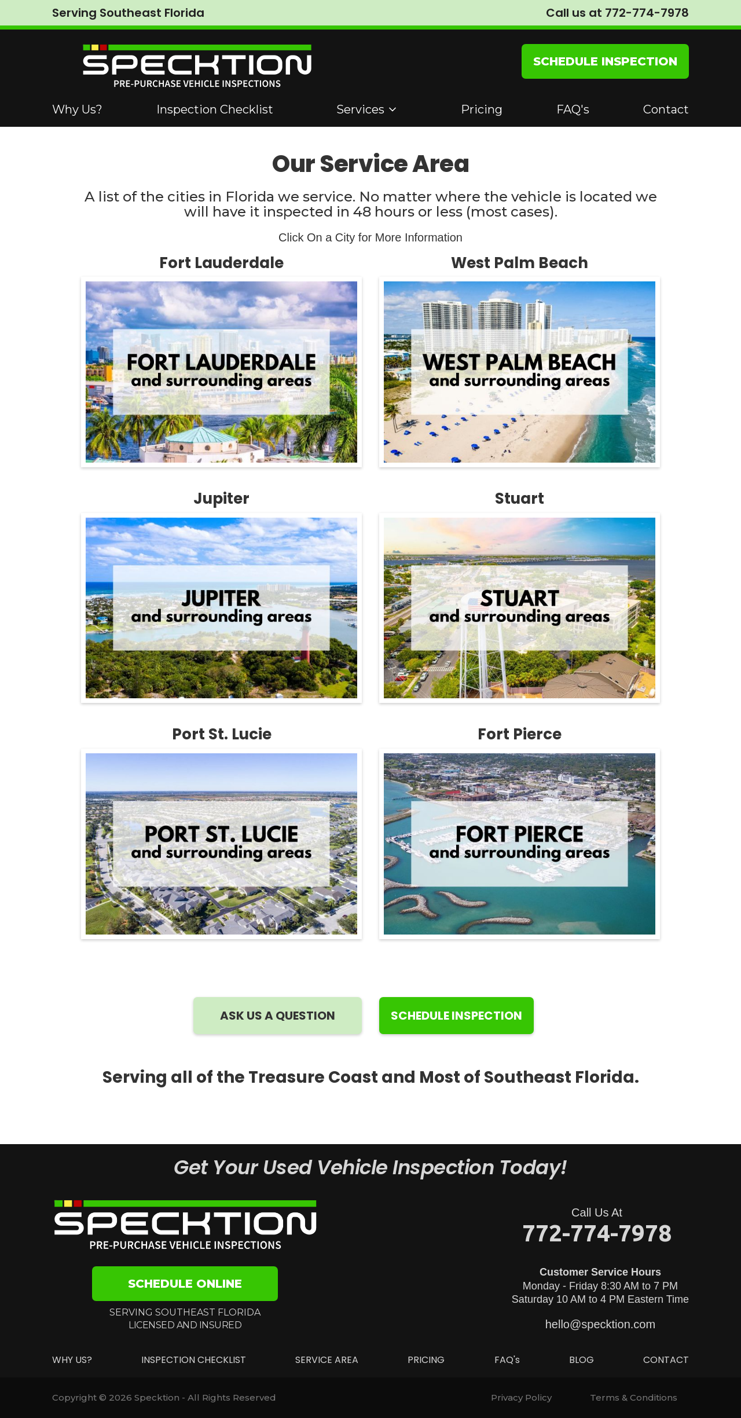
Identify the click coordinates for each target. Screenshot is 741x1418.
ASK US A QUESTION (277, 1015)
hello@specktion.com (600, 1324)
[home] (197, 66)
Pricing (481, 109)
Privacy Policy (521, 1397)
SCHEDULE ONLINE (185, 1284)
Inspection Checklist (214, 109)
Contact (666, 109)
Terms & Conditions (633, 1397)
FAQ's (572, 109)
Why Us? (77, 109)
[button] (367, 109)
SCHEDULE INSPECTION (605, 61)
